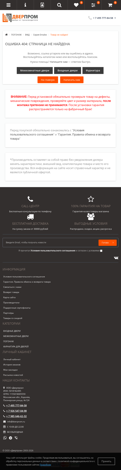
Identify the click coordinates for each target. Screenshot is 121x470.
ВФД (27, 34)
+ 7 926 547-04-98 (15, 410)
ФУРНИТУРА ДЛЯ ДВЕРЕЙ (16, 346)
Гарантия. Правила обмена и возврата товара (27, 281)
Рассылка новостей (13, 375)
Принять (106, 461)
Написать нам (72, 79)
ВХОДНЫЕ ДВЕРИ (12, 331)
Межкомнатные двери (34, 70)
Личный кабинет (12, 359)
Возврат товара (11, 292)
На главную (48, 79)
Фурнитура (93, 70)
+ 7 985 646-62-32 (15, 416)
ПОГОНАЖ (16, 34)
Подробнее (45, 464)
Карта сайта (9, 297)
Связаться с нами (12, 286)
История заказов (11, 364)
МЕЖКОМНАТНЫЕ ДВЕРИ (16, 336)
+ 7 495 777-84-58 (15, 405)
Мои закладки (10, 369)
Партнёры (8, 312)
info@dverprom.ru (14, 421)
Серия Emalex (40, 34)
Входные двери (68, 70)
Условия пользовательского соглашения (24, 276)
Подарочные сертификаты (16, 307)
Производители (11, 302)
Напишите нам (59, 61)
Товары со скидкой (12, 318)
